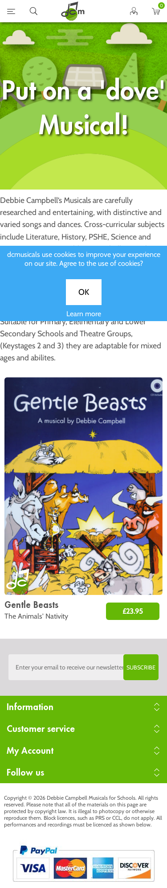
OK (83, 300)
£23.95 (132, 611)
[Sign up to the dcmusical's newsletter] (83, 667)
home (73, 11)
